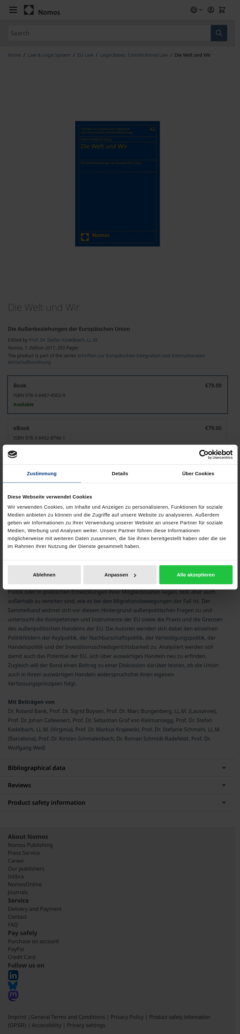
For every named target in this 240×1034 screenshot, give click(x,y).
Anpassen (120, 574)
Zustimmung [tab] (42, 473)
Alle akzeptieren (196, 574)
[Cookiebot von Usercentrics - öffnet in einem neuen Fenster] (203, 454)
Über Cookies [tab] (198, 473)
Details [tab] (120, 473)
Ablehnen (44, 574)
